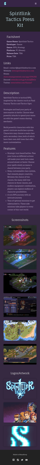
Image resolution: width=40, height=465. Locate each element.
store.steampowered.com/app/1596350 (20, 77)
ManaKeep (23, 454)
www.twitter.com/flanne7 (21, 83)
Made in (16, 454)
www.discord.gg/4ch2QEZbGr (23, 80)
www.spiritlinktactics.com (23, 71)
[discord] (14, 460)
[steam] (18, 460)
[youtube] (26, 460)
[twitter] (22, 460)
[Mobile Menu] (35, 3)
